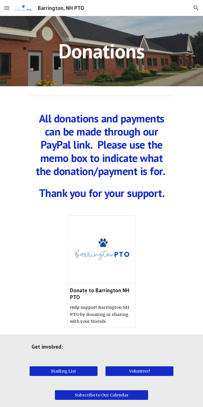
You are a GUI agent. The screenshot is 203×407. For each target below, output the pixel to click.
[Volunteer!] (139, 371)
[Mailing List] (63, 371)
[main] (101, 51)
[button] (7, 8)
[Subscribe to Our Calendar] (101, 395)
